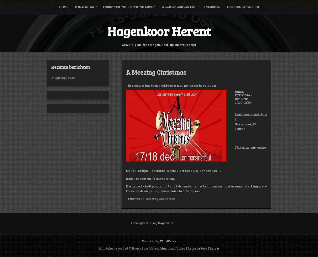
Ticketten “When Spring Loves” (128, 7)
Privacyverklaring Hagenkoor (152, 223)
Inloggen (212, 7)
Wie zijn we (84, 7)
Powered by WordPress (159, 241)
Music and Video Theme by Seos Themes (189, 248)
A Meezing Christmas (158, 199)
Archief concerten (179, 7)
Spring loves (64, 78)
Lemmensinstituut (251, 117)
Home (63, 7)
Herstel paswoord (243, 7)
